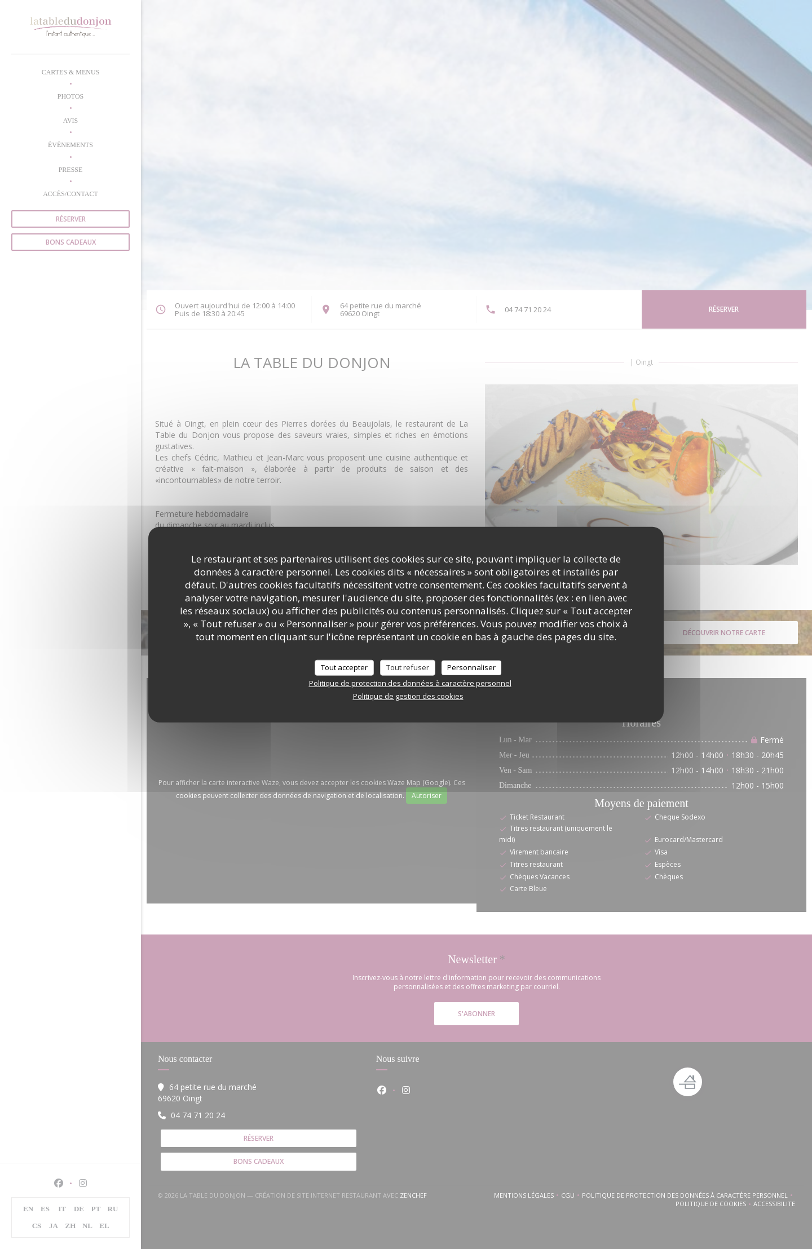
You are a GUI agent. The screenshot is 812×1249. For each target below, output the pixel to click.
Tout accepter (344, 667)
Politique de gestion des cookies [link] (408, 695)
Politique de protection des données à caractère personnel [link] (410, 682)
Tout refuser (407, 667)
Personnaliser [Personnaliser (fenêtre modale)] (471, 667)
